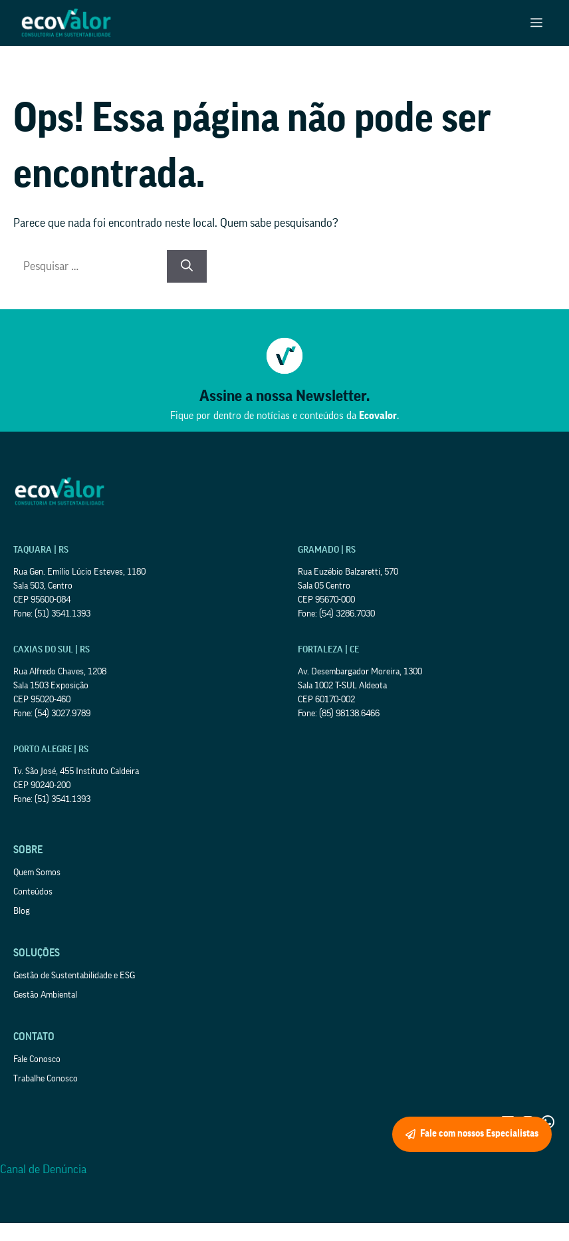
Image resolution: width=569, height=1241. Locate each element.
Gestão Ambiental (45, 995)
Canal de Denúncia (43, 1169)
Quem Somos (36, 872)
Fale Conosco (36, 1059)
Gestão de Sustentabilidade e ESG (74, 975)
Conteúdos (33, 891)
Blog (21, 911)
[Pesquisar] (187, 266)
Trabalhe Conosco (45, 1078)
